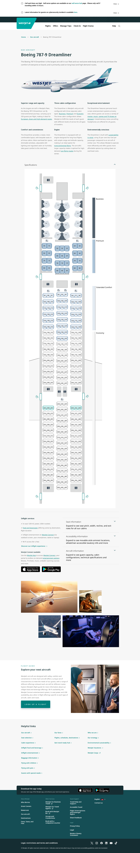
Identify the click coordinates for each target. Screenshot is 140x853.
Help (114, 26)
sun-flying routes (67, 151)
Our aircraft (25, 733)
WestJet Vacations (95, 748)
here (75, 12)
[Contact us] (98, 803)
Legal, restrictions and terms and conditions (39, 843)
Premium (69, 114)
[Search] (119, 26)
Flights (48, 26)
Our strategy (92, 738)
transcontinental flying (62, 146)
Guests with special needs (31, 773)
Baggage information (29, 758)
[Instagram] (96, 843)
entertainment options (51, 558)
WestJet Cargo (93, 753)
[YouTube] (111, 843)
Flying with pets (27, 768)
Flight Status (88, 26)
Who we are (92, 733)
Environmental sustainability (98, 743)
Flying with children (28, 763)
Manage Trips (65, 26)
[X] (92, 843)
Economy (80, 114)
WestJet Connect (48, 535)
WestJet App (31, 555)
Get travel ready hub (62, 743)
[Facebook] (101, 843)
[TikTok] (116, 843)
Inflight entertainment (29, 753)
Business (62, 114)
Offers (55, 26)
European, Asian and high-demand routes (36, 119)
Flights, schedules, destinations (66, 738)
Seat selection (26, 738)
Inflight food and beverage (31, 748)
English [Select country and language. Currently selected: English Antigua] (99, 799)
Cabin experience (27, 743)
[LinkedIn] (106, 843)
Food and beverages (30, 528)
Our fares (57, 733)
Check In (77, 26)
